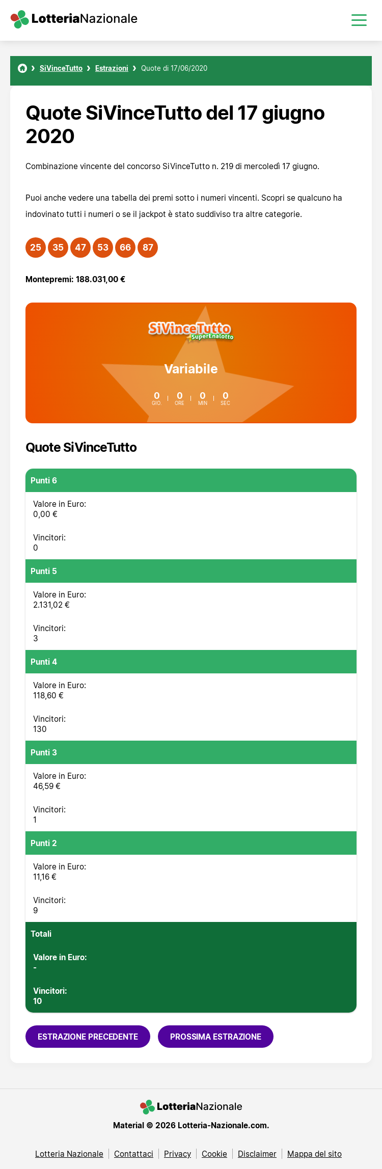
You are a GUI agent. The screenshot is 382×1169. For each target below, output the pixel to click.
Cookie (214, 1154)
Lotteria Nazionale (69, 1154)
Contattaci (133, 1154)
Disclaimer (257, 1154)
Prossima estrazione (215, 1036)
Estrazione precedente (88, 1036)
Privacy (177, 1154)
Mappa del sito (314, 1154)
